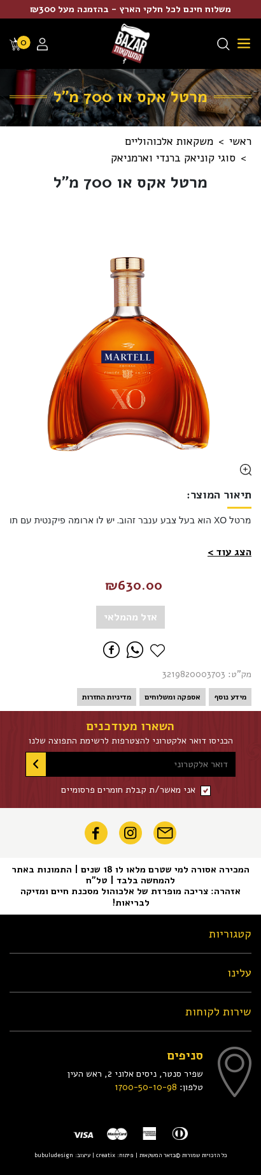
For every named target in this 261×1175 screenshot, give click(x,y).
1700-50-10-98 (146, 1087)
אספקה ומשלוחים (173, 697)
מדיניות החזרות (106, 697)
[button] (229, 552)
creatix (105, 1155)
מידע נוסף (230, 697)
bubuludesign (53, 1155)
